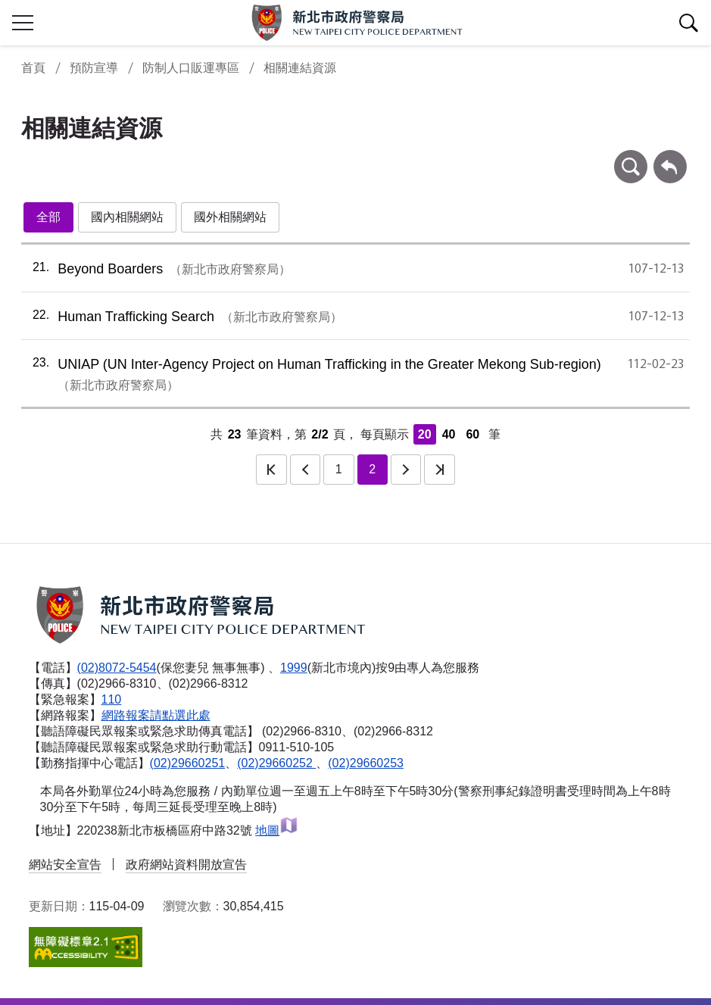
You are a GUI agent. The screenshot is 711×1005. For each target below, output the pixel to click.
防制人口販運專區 (190, 67)
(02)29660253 (366, 763)
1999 (293, 667)
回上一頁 (670, 157)
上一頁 (305, 469)
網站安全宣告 (65, 864)
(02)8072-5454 (117, 667)
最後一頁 (439, 469)
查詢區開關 (688, 22)
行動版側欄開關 (22, 22)
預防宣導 (94, 67)
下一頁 (405, 469)
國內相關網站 (127, 217)
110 (111, 699)
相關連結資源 (300, 67)
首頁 (33, 67)
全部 (48, 217)
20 (425, 434)
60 (472, 434)
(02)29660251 (188, 763)
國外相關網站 (230, 217)
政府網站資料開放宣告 (186, 864)
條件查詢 (630, 157)
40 (449, 434)
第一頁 (271, 469)
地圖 (276, 830)
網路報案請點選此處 (155, 715)
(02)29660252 (276, 763)
